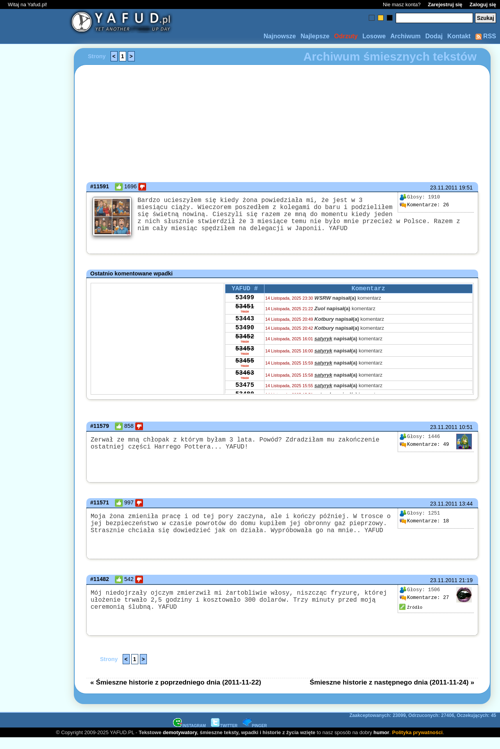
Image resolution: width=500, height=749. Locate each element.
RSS (485, 36)
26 (424, 205)
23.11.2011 (443, 187)
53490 (244, 343)
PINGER (255, 737)
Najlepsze (314, 36)
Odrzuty (345, 36)
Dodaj (434, 36)
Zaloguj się (483, 4)
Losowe (374, 36)
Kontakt (459, 36)
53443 (244, 332)
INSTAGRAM (189, 737)
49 (424, 452)
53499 (244, 308)
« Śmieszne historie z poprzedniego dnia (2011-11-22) (175, 693)
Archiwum (405, 36)
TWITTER (224, 737)
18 (424, 529)
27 (424, 607)
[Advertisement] (34, 374)
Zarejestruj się (445, 4)
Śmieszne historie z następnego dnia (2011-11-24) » (392, 693)
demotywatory (180, 743)
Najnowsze (280, 36)
